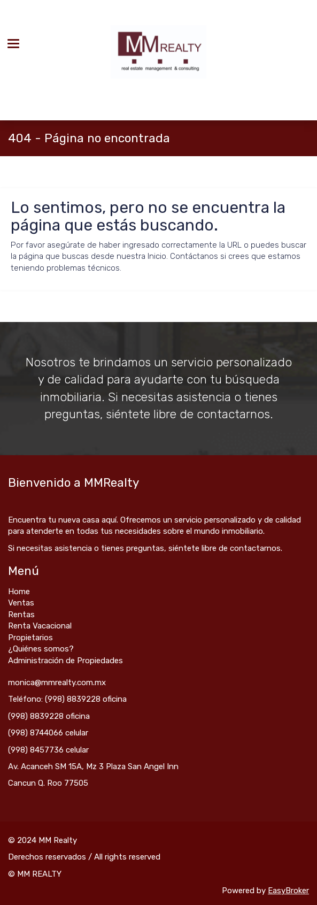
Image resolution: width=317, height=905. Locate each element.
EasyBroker (288, 890)
